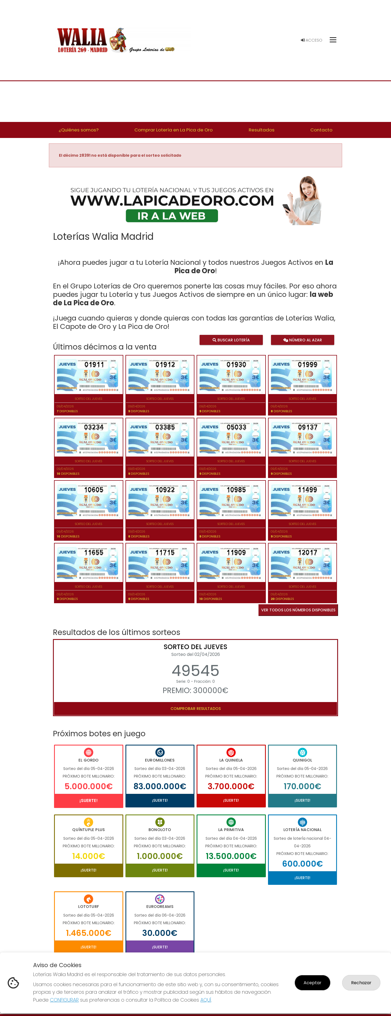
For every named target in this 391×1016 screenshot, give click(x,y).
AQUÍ (205, 999)
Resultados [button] (262, 130)
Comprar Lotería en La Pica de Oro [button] (173, 130)
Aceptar (312, 983)
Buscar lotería (231, 340)
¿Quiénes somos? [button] (79, 130)
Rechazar (361, 983)
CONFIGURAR (64, 999)
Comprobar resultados (196, 708)
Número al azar (302, 340)
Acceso (311, 40)
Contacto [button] (321, 130)
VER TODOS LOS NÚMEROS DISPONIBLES (298, 610)
